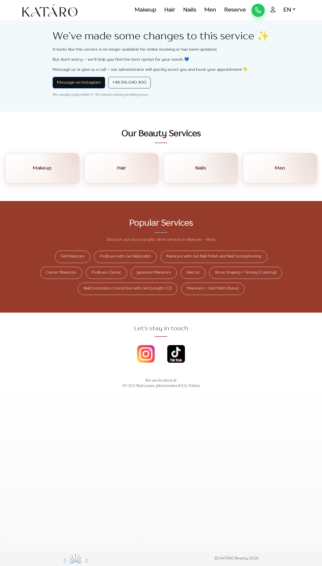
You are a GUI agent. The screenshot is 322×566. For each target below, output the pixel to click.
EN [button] (287, 10)
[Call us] (258, 10)
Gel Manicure (73, 256)
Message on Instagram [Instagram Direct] (79, 83)
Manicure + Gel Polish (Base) (213, 288)
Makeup (145, 10)
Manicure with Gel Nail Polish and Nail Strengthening (213, 256)
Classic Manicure (61, 273)
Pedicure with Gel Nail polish (125, 256)
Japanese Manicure (154, 273)
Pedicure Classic (106, 273)
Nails (189, 10)
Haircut (193, 273)
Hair (169, 10)
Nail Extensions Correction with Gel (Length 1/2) (128, 288)
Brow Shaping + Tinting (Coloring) (245, 273)
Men (210, 10)
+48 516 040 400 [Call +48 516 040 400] (129, 83)
